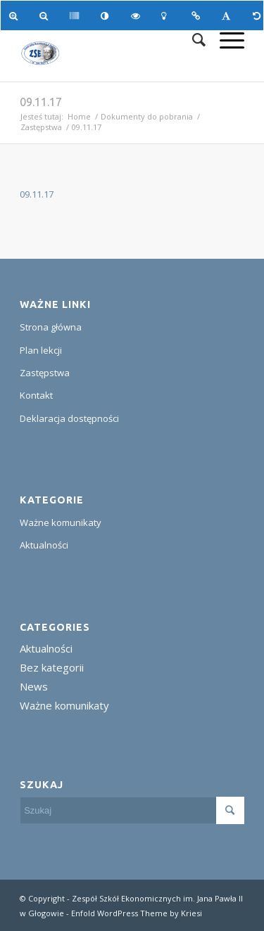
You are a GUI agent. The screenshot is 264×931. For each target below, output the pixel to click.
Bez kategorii (52, 667)
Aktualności (44, 545)
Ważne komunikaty (60, 522)
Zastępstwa (41, 127)
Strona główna (51, 327)
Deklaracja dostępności (69, 418)
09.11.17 (41, 102)
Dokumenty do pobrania (147, 116)
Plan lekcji (41, 350)
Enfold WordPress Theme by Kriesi (136, 913)
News (34, 686)
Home (79, 116)
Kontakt (36, 395)
